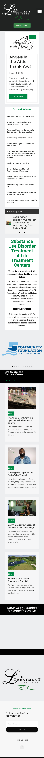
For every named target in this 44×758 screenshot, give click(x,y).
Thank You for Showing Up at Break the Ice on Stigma (19, 123)
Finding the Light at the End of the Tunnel (20, 145)
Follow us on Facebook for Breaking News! (22, 609)
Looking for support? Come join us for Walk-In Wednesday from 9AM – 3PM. (24, 222)
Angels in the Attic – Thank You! (20, 62)
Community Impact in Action (19, 138)
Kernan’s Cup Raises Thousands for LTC (20, 186)
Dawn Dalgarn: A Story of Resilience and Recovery (18, 170)
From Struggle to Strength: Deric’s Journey (22, 201)
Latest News (22, 109)
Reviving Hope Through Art (18, 163)
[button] (39, 11)
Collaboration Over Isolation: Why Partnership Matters (21, 178)
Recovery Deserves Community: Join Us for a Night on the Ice (20, 131)
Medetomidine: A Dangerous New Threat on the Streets (21, 193)
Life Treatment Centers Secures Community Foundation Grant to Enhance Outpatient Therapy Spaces (21, 154)
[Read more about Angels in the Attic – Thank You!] (18, 96)
